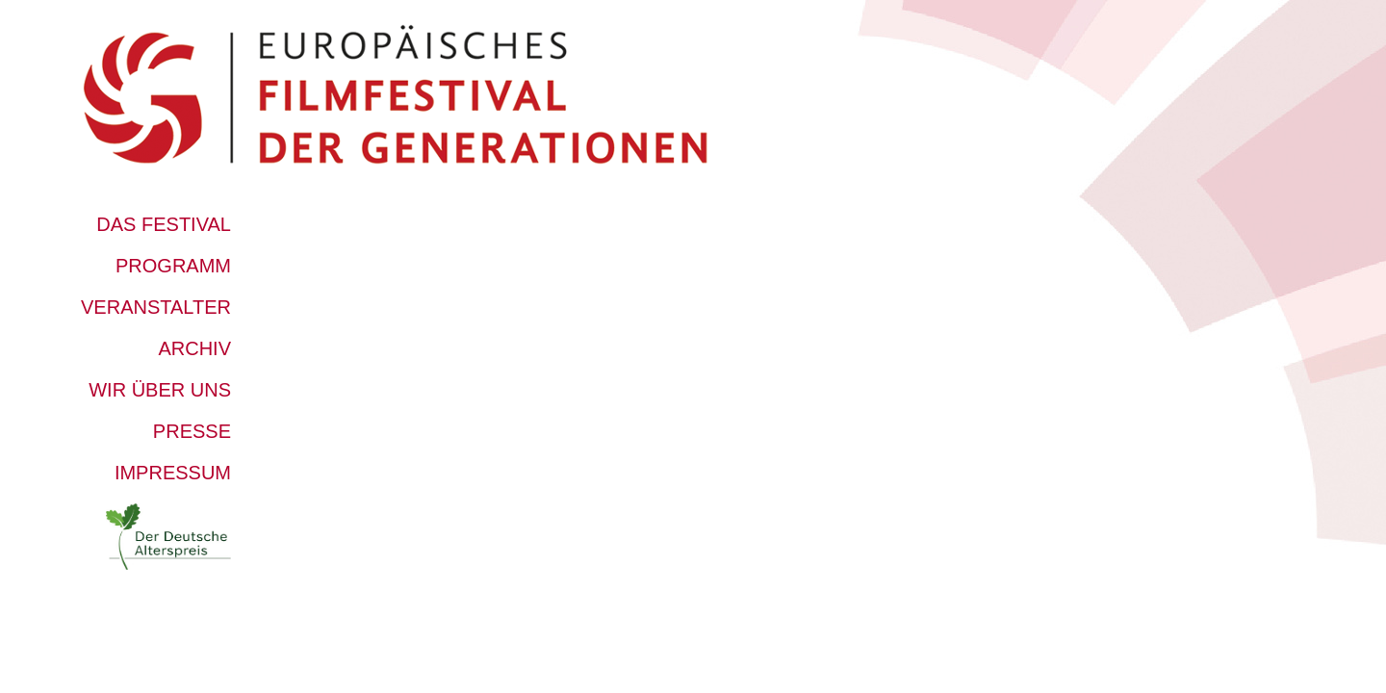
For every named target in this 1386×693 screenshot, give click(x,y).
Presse (192, 431)
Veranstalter (156, 307)
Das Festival (163, 224)
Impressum (173, 472)
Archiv (194, 348)
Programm (173, 265)
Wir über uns (160, 389)
